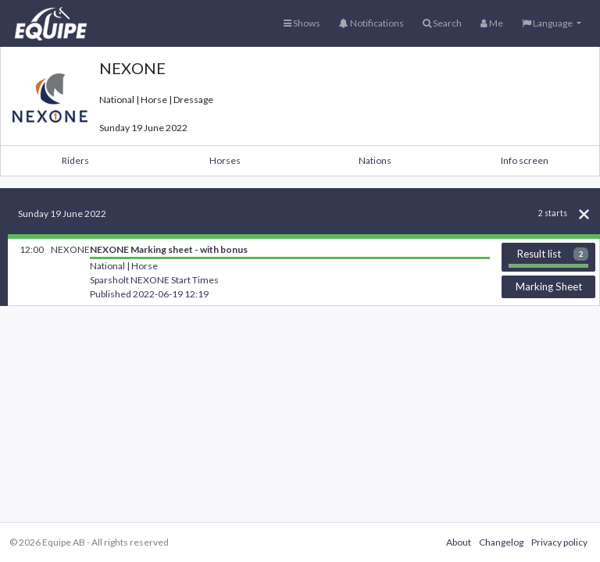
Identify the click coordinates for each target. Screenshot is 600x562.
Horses (225, 160)
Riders (75, 160)
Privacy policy (559, 542)
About (458, 542)
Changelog (501, 542)
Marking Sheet (549, 286)
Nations (375, 160)
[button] (551, 23)
